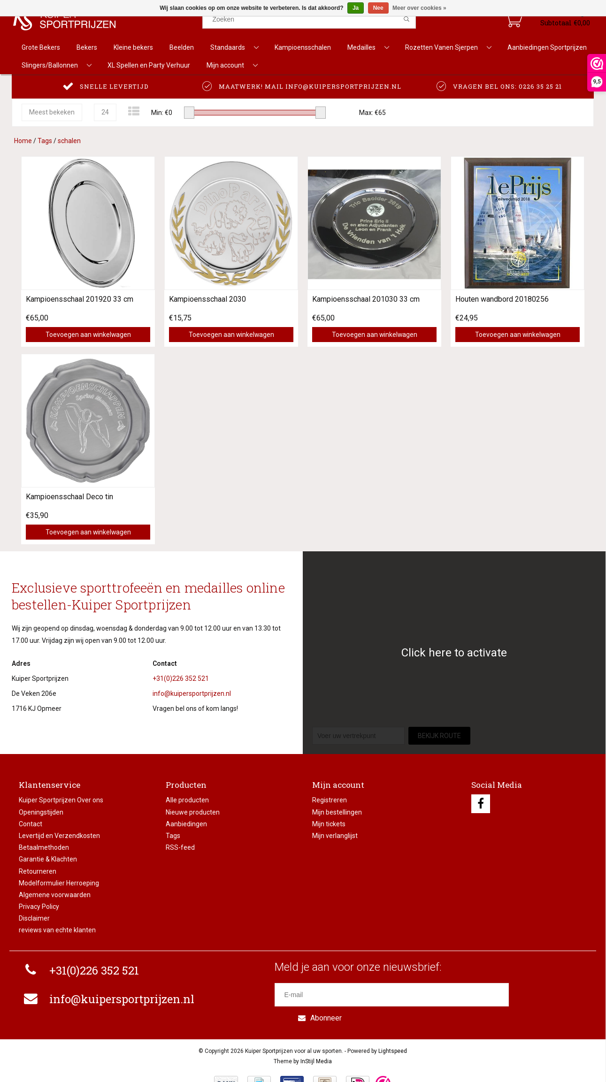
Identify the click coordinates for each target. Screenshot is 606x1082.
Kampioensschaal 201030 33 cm (366, 299)
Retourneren (37, 871)
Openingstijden (41, 812)
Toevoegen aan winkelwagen (88, 334)
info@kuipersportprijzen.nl (192, 693)
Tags (45, 141)
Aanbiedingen (186, 824)
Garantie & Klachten (48, 859)
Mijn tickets (328, 824)
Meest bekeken (52, 112)
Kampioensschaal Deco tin (69, 496)
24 (105, 112)
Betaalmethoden (44, 847)
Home (23, 141)
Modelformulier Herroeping (59, 883)
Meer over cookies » (419, 8)
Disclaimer (34, 918)
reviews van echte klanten (57, 930)
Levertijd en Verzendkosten (59, 835)
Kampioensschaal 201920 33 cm (79, 299)
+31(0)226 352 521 (181, 678)
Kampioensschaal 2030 (207, 299)
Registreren (329, 800)
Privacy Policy (39, 906)
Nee (378, 8)
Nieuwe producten (193, 812)
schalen (69, 141)
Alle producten (187, 800)
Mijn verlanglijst (335, 835)
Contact (30, 824)
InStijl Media (316, 1039)
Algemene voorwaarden (55, 895)
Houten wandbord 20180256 (502, 299)
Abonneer (547, 994)
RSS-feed (180, 847)
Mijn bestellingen (337, 812)
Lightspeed (392, 1029)
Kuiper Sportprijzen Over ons (61, 800)
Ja (356, 8)
